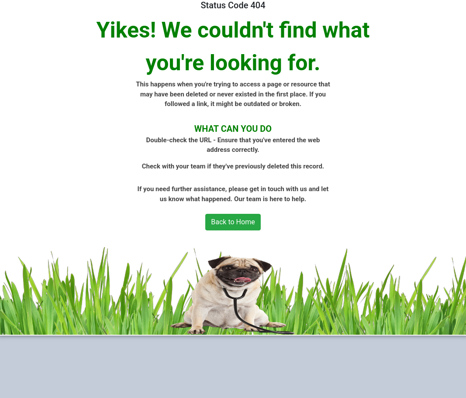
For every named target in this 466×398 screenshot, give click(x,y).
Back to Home (233, 222)
